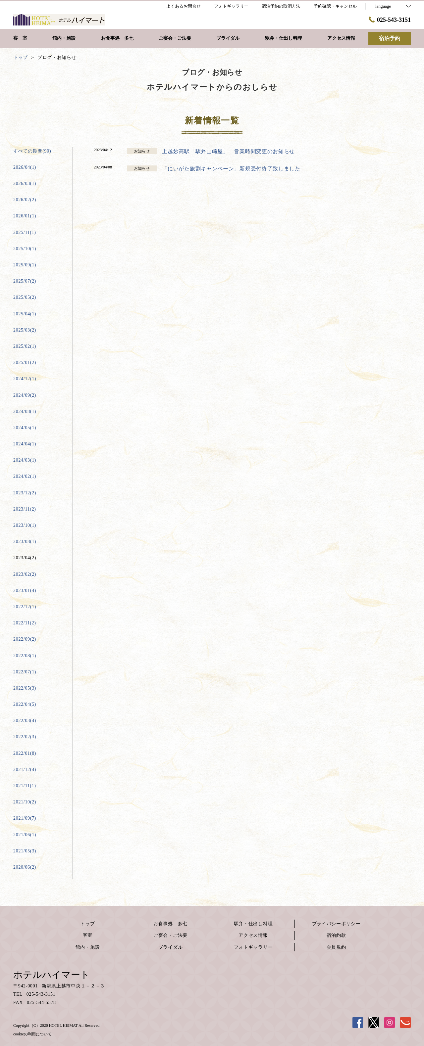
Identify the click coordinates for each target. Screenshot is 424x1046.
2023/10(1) (24, 525)
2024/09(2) (24, 395)
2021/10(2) (24, 801)
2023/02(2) (24, 574)
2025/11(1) (24, 232)
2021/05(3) (24, 850)
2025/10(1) (24, 248)
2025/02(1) (24, 346)
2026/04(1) (24, 167)
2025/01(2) (24, 362)
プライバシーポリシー (336, 923)
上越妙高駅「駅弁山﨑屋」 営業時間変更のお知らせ (228, 151)
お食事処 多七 (170, 923)
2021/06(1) (24, 834)
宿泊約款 (336, 935)
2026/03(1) (24, 183)
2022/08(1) (24, 655)
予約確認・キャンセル (335, 6)
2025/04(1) (24, 313)
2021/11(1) (24, 785)
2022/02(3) (24, 736)
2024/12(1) (24, 378)
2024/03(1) (24, 460)
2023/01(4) (24, 590)
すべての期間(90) (32, 151)
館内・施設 (88, 947)
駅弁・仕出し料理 (253, 923)
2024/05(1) (24, 427)
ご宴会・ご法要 (170, 935)
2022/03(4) (24, 720)
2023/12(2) (24, 492)
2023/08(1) (24, 541)
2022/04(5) (24, 704)
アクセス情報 (253, 935)
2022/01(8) (24, 753)
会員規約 (336, 947)
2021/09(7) (24, 818)
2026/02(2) (24, 199)
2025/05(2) (24, 297)
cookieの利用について (32, 1034)
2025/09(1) (24, 264)
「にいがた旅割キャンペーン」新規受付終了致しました (231, 168)
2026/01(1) (24, 215)
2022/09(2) (24, 639)
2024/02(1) (24, 476)
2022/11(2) (24, 622)
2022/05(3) (24, 688)
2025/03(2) (24, 330)
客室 (87, 935)
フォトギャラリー (253, 947)
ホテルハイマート (51, 975)
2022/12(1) (24, 606)
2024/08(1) (24, 411)
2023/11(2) (24, 509)
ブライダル (170, 947)
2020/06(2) (24, 867)
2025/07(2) (24, 281)
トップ (87, 923)
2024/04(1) (24, 443)
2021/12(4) (24, 769)
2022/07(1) (24, 671)
